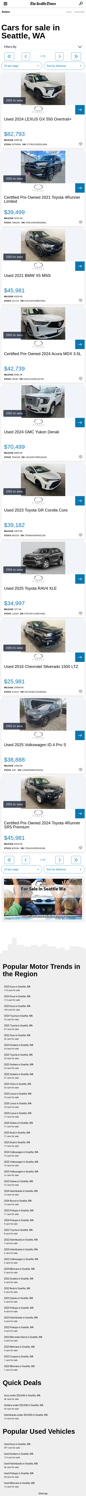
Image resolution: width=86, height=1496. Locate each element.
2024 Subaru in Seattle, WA (18, 1125)
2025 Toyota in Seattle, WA (18, 1027)
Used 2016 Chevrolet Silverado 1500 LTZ (41, 667)
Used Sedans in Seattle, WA (18, 1456)
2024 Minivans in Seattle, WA (19, 1271)
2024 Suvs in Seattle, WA (17, 998)
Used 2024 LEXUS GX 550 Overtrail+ (38, 119)
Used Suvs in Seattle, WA (17, 1446)
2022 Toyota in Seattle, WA (18, 1232)
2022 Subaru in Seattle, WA (18, 1300)
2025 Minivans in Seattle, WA (19, 1348)
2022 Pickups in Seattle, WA (19, 1329)
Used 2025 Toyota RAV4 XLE (30, 588)
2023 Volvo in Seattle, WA (17, 1086)
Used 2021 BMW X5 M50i (27, 276)
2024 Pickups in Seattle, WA (19, 1222)
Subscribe (79, 12)
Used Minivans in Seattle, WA (19, 1485)
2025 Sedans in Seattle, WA (18, 1076)
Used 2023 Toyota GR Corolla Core (36, 510)
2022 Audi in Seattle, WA (17, 1290)
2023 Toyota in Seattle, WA (18, 1056)
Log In (69, 12)
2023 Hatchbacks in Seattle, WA (21, 1319)
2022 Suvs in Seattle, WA (17, 1037)
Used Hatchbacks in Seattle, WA (21, 1465)
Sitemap (43, 1493)
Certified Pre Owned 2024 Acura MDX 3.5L (42, 354)
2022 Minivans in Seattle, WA (19, 1368)
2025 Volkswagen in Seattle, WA (21, 1164)
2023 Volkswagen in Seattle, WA (21, 1173)
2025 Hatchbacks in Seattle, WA (21, 1251)
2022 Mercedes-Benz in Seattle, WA (23, 1339)
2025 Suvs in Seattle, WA (17, 988)
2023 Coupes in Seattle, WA (18, 1358)
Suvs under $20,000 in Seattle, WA (22, 1397)
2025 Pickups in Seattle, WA (19, 1310)
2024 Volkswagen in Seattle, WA (21, 1154)
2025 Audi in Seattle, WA (17, 1134)
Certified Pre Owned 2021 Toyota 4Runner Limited (42, 199)
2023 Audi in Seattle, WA (17, 1144)
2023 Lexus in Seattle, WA (18, 1095)
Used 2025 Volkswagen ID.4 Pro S (35, 745)
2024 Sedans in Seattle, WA (18, 1047)
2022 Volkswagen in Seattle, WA (21, 1261)
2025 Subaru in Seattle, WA (18, 1183)
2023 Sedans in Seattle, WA (18, 1066)
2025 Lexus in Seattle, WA (18, 1105)
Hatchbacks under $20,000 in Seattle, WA (26, 1417)
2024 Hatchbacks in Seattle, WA (21, 1193)
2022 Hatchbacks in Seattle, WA (21, 1241)
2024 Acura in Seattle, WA (18, 1202)
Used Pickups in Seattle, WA (19, 1475)
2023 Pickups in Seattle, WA (19, 1212)
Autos (6, 11)
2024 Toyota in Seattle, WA (18, 1018)
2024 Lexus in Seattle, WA (18, 1115)
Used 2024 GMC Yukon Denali (31, 432)
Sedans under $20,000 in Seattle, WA (23, 1407)
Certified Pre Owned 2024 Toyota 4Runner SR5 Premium (42, 825)
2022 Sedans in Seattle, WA (18, 1280)
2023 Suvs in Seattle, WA (17, 1008)
